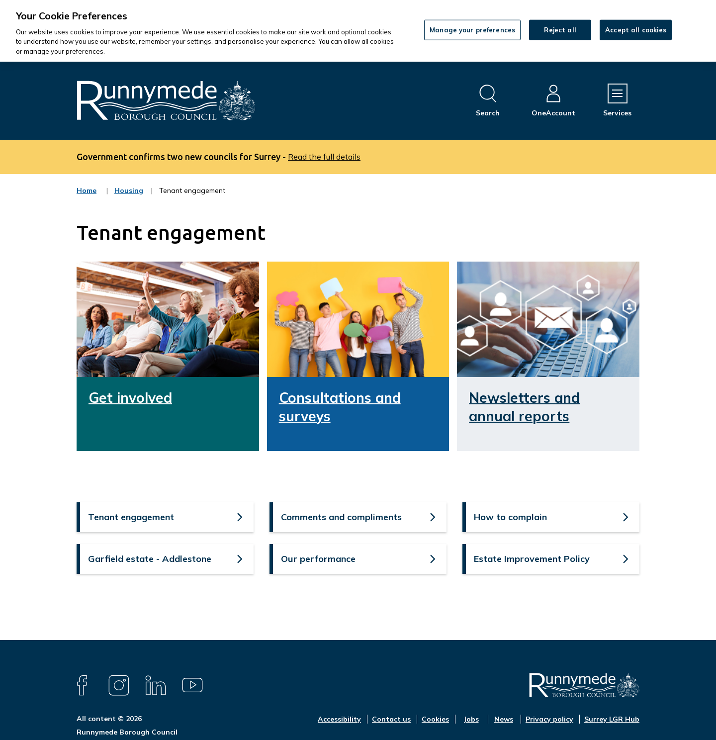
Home (86, 190)
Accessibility (339, 719)
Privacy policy (549, 719)
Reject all (560, 29)
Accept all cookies (635, 29)
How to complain (510, 517)
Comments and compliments (341, 517)
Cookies (435, 719)
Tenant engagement (131, 517)
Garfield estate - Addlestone (149, 558)
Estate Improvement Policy (532, 558)
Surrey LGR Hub (611, 719)
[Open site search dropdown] (488, 101)
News (503, 719)
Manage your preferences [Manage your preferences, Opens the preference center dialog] (472, 29)
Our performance (318, 558)
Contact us (391, 719)
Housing (128, 197)
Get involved (130, 397)
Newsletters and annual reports (524, 406)
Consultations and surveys (340, 406)
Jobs (471, 719)
